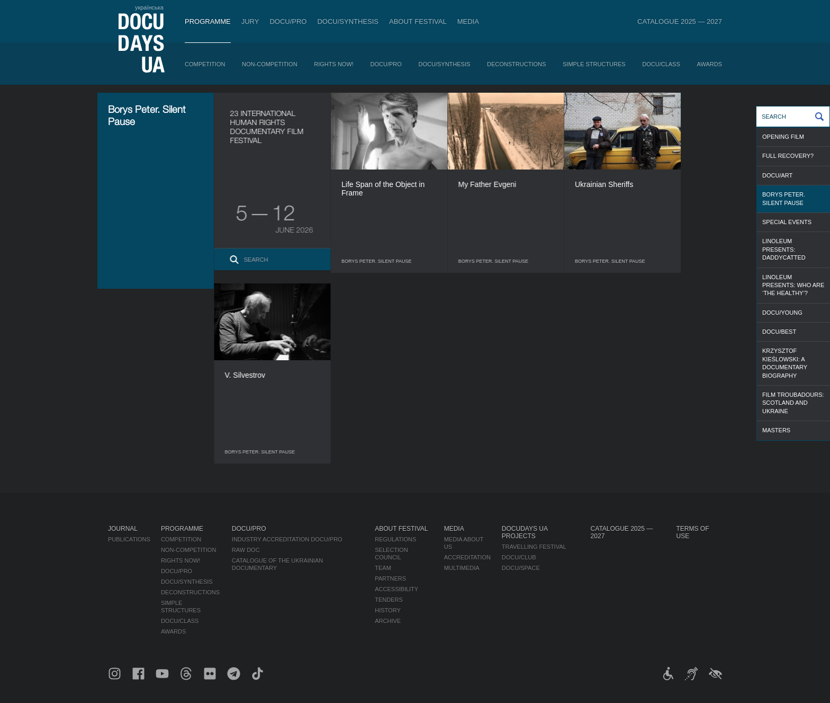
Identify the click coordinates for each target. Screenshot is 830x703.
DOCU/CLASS (661, 64)
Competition (205, 64)
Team (383, 568)
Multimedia (462, 568)
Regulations (395, 539)
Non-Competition (269, 64)
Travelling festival (534, 547)
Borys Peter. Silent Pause (783, 198)
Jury (250, 21)
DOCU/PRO (287, 21)
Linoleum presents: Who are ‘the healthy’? (793, 285)
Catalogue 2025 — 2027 (679, 21)
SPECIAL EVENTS (786, 222)
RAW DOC (246, 550)
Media (468, 21)
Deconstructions (516, 64)
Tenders (389, 600)
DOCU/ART (777, 175)
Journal (123, 528)
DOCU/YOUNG (782, 312)
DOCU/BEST (779, 331)
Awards (709, 64)
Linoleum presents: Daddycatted (784, 249)
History (388, 610)
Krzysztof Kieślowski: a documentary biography (784, 363)
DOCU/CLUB (519, 557)
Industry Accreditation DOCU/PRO (287, 539)
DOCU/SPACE (521, 568)
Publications (129, 539)
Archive (388, 621)
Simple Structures (594, 64)
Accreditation (467, 557)
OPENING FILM (783, 137)
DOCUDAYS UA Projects (524, 532)
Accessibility (396, 589)
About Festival (418, 21)
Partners (390, 578)
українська (149, 7)
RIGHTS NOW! (334, 64)
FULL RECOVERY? (788, 156)
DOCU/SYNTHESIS (347, 21)
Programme (208, 21)
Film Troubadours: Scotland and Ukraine (793, 402)
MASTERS (776, 430)
